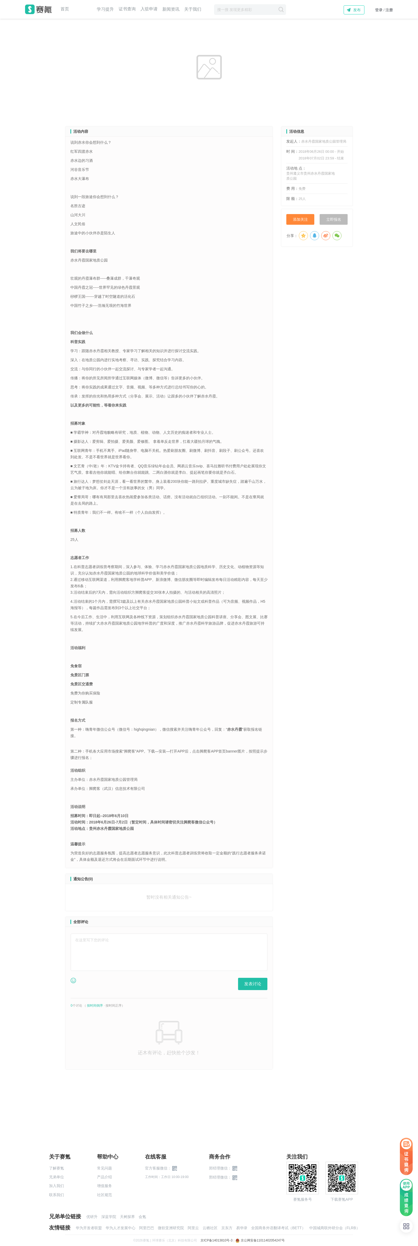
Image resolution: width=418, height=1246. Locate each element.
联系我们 (56, 1195)
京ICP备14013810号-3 (216, 1240)
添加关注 (300, 219)
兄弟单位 (56, 1177)
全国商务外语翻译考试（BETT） (278, 1228)
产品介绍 (104, 1177)
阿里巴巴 (146, 1228)
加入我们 (56, 1186)
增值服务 (104, 1186)
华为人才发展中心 (120, 1228)
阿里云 (193, 1228)
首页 (65, 9)
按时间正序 (114, 1005)
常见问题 (104, 1168)
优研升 (92, 1217)
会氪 (142, 1217)
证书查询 (127, 9)
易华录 (241, 1228)
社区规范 (104, 1195)
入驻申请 (149, 9)
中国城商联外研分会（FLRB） (334, 1228)
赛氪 (38, 9)
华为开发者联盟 (89, 1228)
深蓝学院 (108, 1217)
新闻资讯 (170, 9)
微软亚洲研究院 (171, 1228)
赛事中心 (83, 9)
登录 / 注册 (384, 10)
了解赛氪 (56, 1168)
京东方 (226, 1228)
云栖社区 (210, 1228)
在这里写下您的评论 (92, 940)
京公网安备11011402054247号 (260, 1240)
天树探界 (127, 1217)
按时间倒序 (95, 1005)
